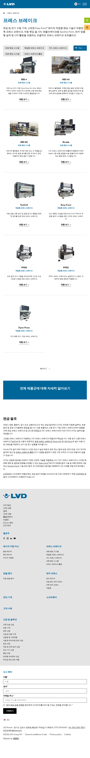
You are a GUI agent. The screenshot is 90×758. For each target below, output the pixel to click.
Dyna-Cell (57, 454)
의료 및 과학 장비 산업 (11, 660)
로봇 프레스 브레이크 (43, 454)
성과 (5, 699)
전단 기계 (7, 610)
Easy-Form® (44, 476)
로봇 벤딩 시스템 (12, 48)
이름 (5, 690)
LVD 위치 (7, 539)
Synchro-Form (13, 479)
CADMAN (7, 487)
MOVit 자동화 (8, 571)
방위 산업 (6, 644)
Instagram (8, 551)
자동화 (48, 601)
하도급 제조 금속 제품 (11, 673)
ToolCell (14, 454)
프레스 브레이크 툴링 (33, 54)
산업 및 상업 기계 (9, 647)
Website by (11, 751)
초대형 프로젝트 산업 (11, 670)
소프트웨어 (51, 610)
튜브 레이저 (7, 568)
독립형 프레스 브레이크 (34, 48)
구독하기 (10, 724)
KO (79, 4)
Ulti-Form (68, 454)
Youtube (15, 551)
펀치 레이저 (50, 592)
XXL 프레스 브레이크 (58, 48)
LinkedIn (11, 551)
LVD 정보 (7, 518)
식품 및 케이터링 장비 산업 (13, 654)
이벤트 (6, 533)
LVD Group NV (16, 747)
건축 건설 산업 (8, 638)
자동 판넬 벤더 (8, 592)
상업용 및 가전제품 (10, 650)
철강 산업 (6, 666)
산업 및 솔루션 (10, 632)
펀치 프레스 (51, 586)
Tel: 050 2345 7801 (77, 740)
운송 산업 (6, 657)
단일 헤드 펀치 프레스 (54, 595)
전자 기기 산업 (8, 663)
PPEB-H (37, 444)
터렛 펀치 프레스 (52, 598)
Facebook (4, 551)
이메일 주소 (8, 709)
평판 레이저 (7, 565)
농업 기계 (6, 641)
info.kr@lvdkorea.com (12, 743)
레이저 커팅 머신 (11, 559)
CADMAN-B (81, 487)
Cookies (67, 747)
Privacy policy (55, 747)
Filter (80, 48)
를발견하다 (8, 530)
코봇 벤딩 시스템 (12, 54)
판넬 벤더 (7, 586)
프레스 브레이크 (54, 559)
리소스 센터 (8, 536)
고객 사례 (7, 521)
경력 (5, 524)
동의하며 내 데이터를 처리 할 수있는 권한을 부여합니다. (39, 718)
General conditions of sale (36, 747)
